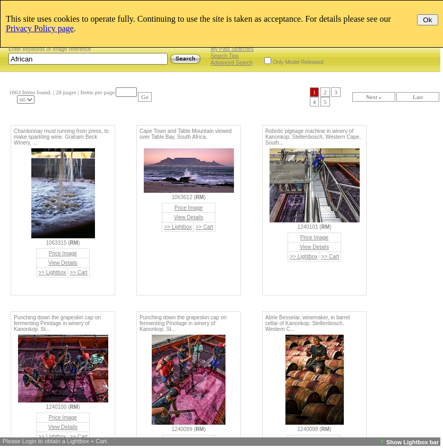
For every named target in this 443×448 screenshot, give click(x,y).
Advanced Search (232, 63)
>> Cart (78, 272)
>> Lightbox (52, 272)
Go (144, 97)
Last (418, 97)
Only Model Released (298, 62)
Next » (374, 97)
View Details (62, 263)
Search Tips (225, 56)
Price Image (63, 253)
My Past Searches (232, 49)
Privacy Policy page (40, 28)
